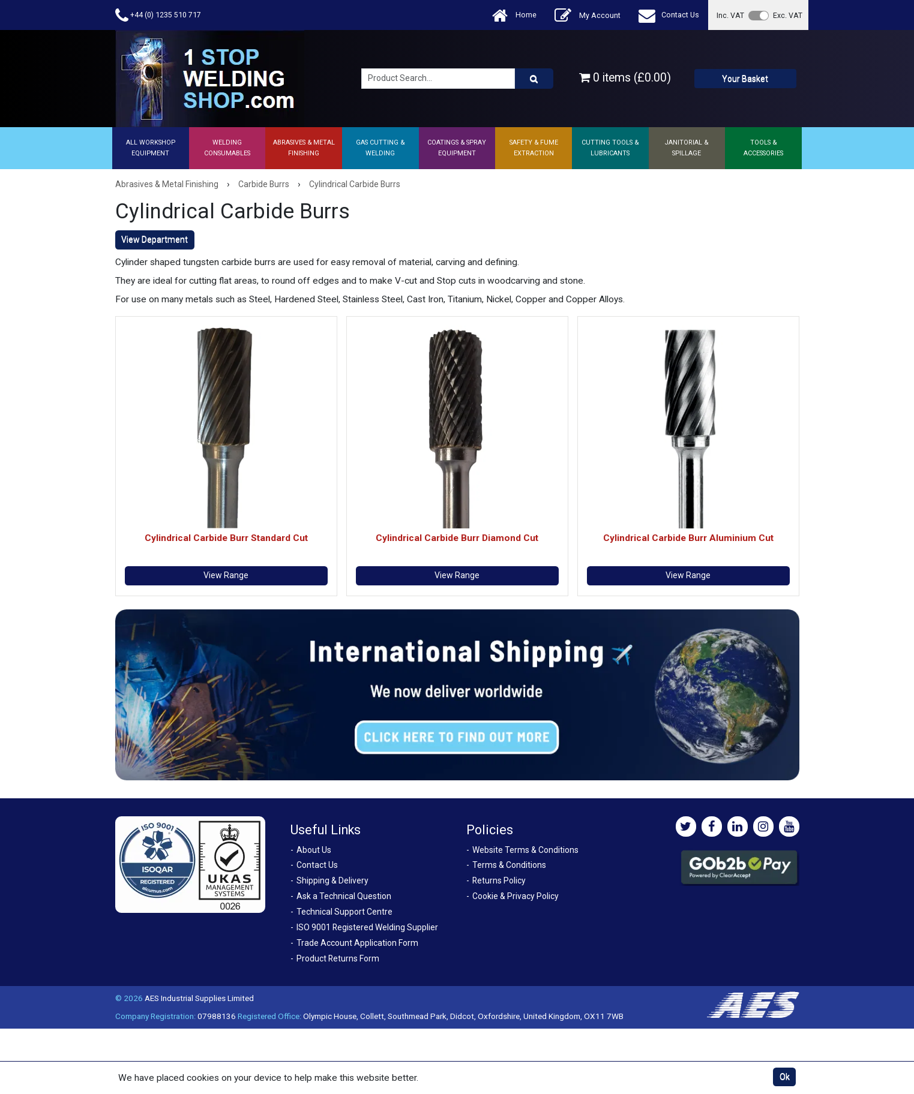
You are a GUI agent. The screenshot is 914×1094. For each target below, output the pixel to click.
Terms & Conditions (509, 865)
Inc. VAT (730, 15)
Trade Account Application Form (357, 943)
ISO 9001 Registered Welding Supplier (367, 927)
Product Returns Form (337, 958)
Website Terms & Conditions (525, 850)
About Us (313, 850)
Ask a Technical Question (343, 896)
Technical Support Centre (344, 911)
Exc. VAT (787, 15)
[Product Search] (534, 78)
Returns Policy (499, 880)
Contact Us (669, 15)
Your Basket (745, 78)
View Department (154, 239)
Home (514, 15)
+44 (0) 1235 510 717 (158, 15)
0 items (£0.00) (625, 78)
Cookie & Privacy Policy (515, 896)
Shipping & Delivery (332, 880)
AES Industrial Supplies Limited (199, 998)
